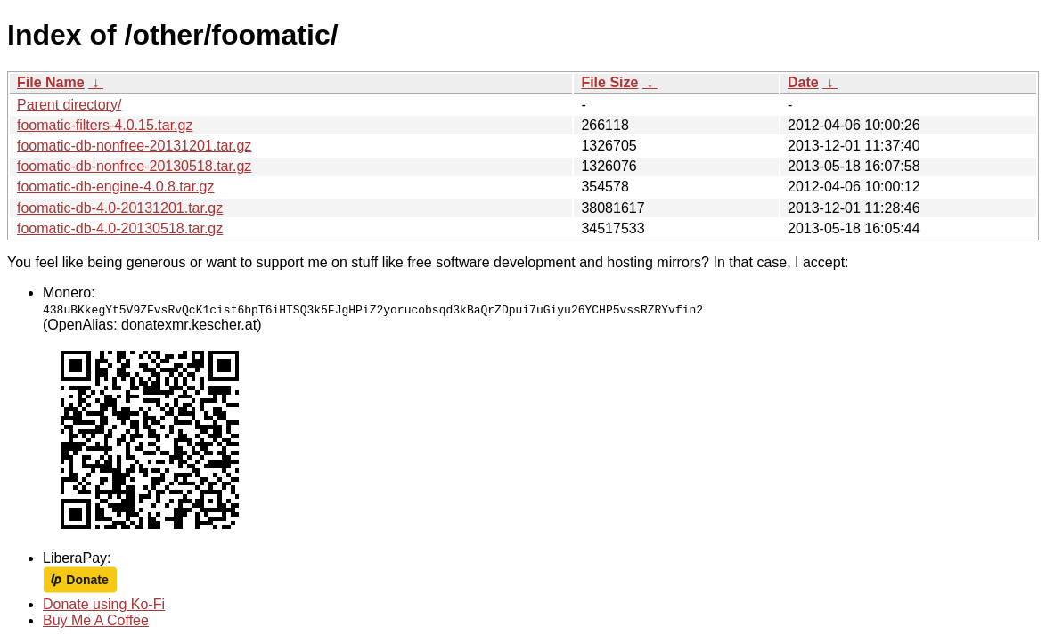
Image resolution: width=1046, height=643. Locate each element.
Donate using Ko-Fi (104, 604)
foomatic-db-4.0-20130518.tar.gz (120, 228)
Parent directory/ (69, 104)
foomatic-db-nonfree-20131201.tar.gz (134, 145)
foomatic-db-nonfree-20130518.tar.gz (134, 166)
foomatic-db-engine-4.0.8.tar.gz (115, 186)
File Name (51, 82)
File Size (609, 82)
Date (803, 82)
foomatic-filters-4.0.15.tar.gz (104, 125)
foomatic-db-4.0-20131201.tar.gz (120, 208)
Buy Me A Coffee (96, 620)
